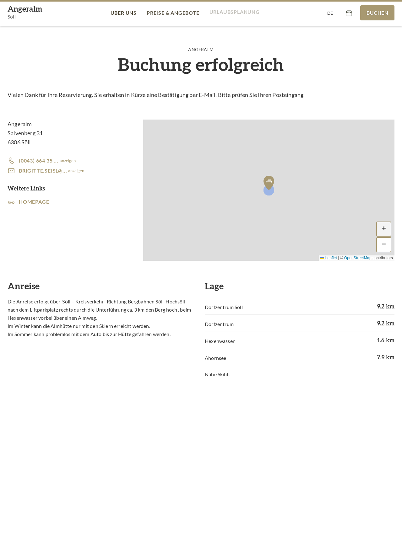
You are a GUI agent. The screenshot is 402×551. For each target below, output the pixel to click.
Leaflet (328, 258)
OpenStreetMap (358, 258)
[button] (268, 182)
